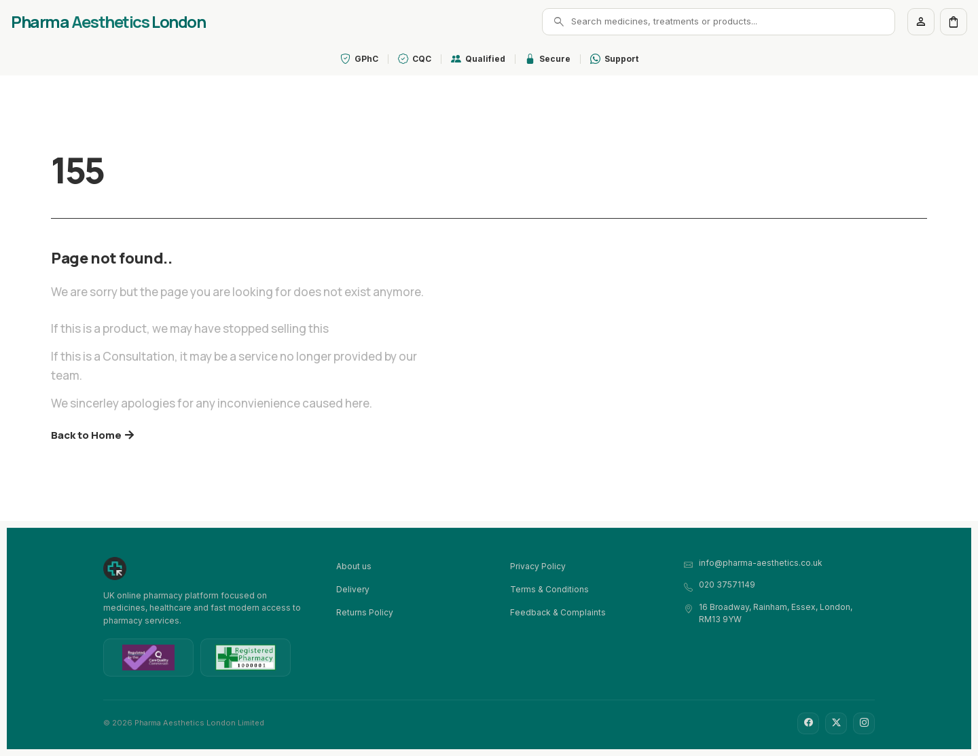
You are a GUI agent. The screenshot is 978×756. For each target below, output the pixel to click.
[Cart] (953, 21)
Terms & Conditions (549, 589)
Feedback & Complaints (558, 612)
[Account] (921, 21)
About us (354, 566)
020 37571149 (727, 584)
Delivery (352, 589)
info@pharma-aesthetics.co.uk (760, 563)
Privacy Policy (538, 566)
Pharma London (108, 22)
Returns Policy (364, 612)
